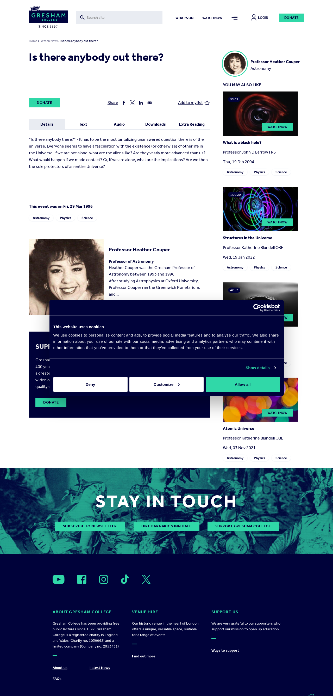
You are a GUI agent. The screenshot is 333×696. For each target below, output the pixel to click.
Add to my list (194, 103)
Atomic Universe (238, 428)
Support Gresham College (243, 526)
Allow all (243, 384)
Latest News (100, 668)
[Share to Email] (149, 103)
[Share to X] (132, 103)
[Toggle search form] (119, 17)
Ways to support (225, 650)
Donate (291, 18)
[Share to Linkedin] (141, 103)
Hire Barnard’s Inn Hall (166, 526)
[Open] (59, 579)
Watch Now (49, 41)
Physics (65, 218)
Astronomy (41, 218)
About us (60, 668)
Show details (258, 367)
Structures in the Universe (247, 237)
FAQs (57, 678)
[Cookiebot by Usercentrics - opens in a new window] (257, 308)
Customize (167, 384)
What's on (184, 18)
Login (259, 17)
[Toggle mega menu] (234, 18)
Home (33, 41)
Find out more (143, 656)
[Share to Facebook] (124, 103)
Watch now (212, 18)
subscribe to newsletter (90, 526)
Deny (90, 384)
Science (87, 218)
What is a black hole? (242, 142)
